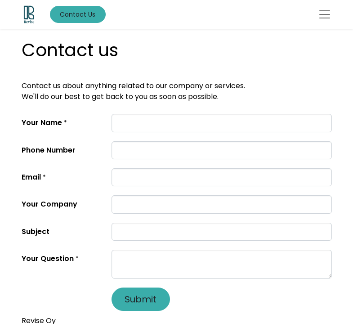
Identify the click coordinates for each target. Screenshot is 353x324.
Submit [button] (140, 299)
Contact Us (77, 14)
